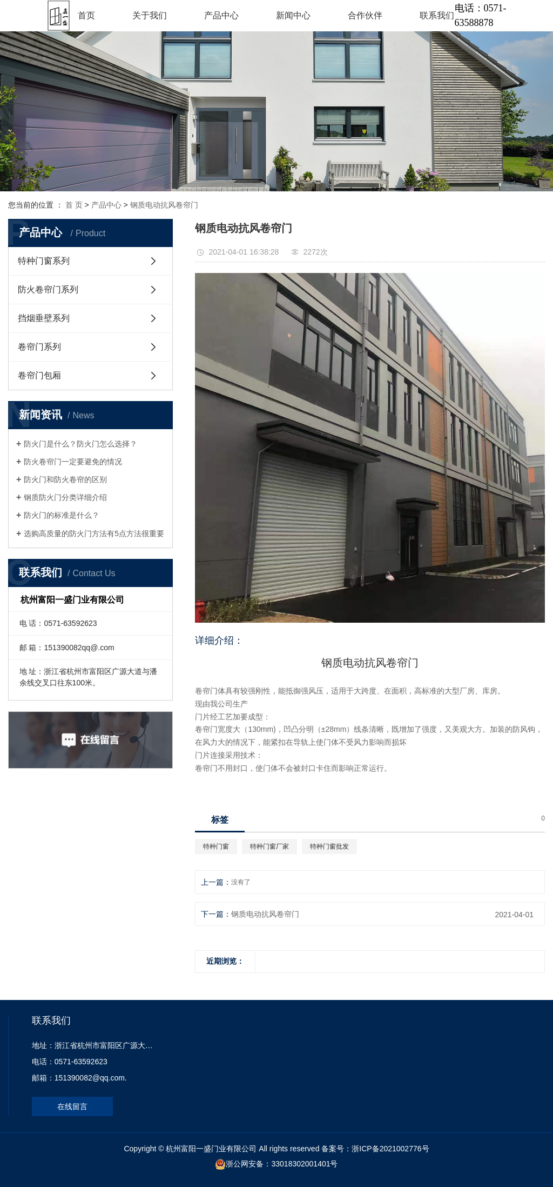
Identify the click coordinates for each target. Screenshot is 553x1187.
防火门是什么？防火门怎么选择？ (80, 443)
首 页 (74, 205)
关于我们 (149, 15)
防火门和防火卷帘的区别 (65, 479)
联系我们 (437, 15)
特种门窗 (216, 846)
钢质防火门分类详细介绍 (65, 497)
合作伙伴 (365, 15)
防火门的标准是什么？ (61, 515)
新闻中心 (293, 15)
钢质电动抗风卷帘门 (164, 205)
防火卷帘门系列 (48, 289)
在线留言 (72, 1106)
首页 (86, 15)
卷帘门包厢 (39, 375)
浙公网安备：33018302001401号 (282, 1163)
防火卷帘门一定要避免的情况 (73, 461)
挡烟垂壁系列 (44, 318)
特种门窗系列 (44, 260)
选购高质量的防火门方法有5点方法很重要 (94, 533)
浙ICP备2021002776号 (390, 1148)
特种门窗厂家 (269, 846)
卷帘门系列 (39, 346)
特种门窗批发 (329, 846)
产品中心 (221, 15)
